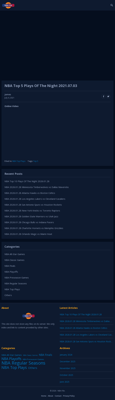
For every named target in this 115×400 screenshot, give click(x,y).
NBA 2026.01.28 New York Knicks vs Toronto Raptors (32, 210)
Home (43, 396)
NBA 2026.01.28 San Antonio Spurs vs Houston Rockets (33, 204)
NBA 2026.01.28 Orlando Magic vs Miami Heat (28, 233)
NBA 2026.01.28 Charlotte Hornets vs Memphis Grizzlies (33, 228)
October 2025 (66, 375)
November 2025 (67, 368)
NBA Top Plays (18, 161)
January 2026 (66, 354)
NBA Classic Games (14, 259)
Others (8, 295)
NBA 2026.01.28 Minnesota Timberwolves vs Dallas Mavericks (36, 187)
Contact (58, 396)
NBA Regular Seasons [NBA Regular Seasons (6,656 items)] (23, 363)
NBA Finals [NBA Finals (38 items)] (45, 355)
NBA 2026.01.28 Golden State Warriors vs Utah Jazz (31, 216)
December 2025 (67, 361)
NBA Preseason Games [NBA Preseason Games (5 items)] (33, 359)
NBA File (61, 390)
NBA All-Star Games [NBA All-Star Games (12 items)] (11, 354)
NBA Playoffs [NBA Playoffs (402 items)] (11, 359)
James (7, 94)
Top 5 (35, 161)
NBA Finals (9, 265)
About (50, 396)
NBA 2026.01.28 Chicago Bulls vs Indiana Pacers (29, 222)
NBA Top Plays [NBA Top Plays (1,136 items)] (14, 367)
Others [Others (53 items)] (32, 368)
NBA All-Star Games (14, 254)
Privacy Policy (69, 396)
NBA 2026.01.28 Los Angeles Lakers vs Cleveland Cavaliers (34, 198)
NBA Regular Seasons (15, 283)
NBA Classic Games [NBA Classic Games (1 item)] (30, 355)
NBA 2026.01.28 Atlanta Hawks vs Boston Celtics (29, 192)
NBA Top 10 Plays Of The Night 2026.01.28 (26, 181)
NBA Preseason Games (16, 277)
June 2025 (64, 381)
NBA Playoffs (11, 271)
